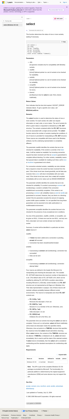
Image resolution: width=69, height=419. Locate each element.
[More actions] (66, 18)
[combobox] (12, 21)
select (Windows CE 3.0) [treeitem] (11, 25)
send (56, 193)
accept (54, 155)
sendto (62, 193)
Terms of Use (5, 418)
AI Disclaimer (5, 415)
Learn (28, 18)
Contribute (32, 415)
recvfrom (30, 162)
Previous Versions (16, 415)
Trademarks (14, 418)
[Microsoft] (3, 2)
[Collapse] (22, 17)
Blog (24, 415)
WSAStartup (30, 388)
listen (62, 150)
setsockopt (59, 386)
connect (60, 185)
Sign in (65, 2)
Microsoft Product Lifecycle (13, 10)
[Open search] (60, 2)
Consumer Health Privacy (52, 415)
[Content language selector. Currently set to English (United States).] (10, 411)
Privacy (39, 415)
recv (65, 160)
